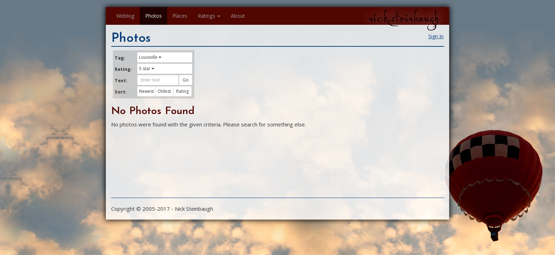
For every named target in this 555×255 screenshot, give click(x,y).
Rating (182, 91)
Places (179, 15)
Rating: (123, 69)
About (238, 15)
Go (186, 80)
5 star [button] (146, 69)
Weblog (125, 15)
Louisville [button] (150, 57)
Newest (146, 91)
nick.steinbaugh (403, 18)
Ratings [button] (209, 15)
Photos (153, 15)
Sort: (121, 92)
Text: (121, 80)
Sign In (436, 36)
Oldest (164, 91)
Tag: (120, 58)
